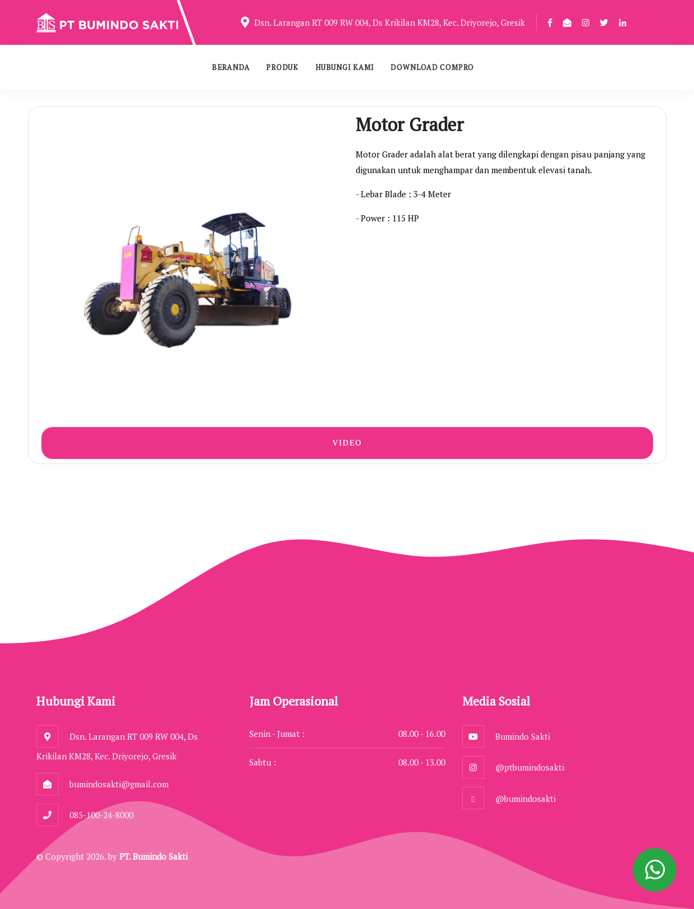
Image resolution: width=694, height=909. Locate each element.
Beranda (230, 67)
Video (347, 443)
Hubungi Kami (344, 67)
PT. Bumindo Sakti (153, 856)
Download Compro (432, 67)
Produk (282, 67)
